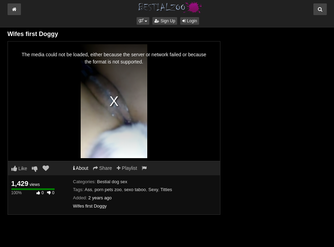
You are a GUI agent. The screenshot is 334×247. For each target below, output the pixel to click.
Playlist (127, 168)
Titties (166, 189)
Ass (88, 189)
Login (189, 21)
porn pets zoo (108, 189)
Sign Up (164, 21)
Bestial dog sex (112, 181)
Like (19, 168)
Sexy (153, 189)
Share (102, 168)
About (81, 168)
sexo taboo (135, 189)
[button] (143, 21)
